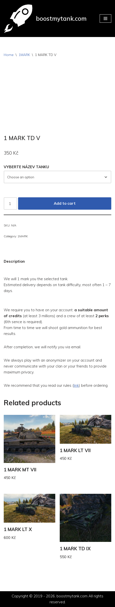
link (76, 385)
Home (9, 55)
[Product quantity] (10, 203)
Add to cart (65, 203)
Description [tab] (14, 261)
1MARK (24, 55)
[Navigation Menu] (105, 18)
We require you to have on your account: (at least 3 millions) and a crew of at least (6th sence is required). (56, 316)
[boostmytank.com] (45, 18)
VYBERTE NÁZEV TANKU (26, 167)
